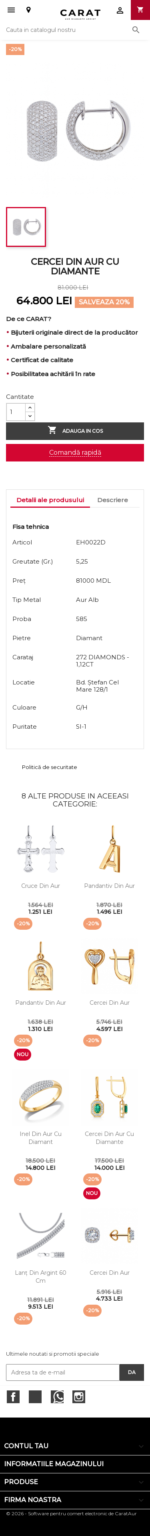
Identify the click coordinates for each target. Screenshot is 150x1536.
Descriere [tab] (112, 500)
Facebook (13, 1396)
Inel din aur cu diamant (41, 1138)
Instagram (78, 1396)
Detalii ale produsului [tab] (50, 500)
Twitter (35, 1396)
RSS (57, 1396)
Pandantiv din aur (109, 885)
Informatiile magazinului (54, 1464)
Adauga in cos (75, 430)
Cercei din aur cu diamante (109, 1138)
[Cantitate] (16, 412)
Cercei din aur (110, 1002)
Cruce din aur (40, 885)
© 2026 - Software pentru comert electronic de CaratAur (71, 1513)
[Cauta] (75, 30)
